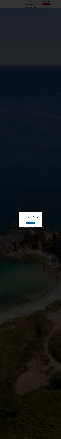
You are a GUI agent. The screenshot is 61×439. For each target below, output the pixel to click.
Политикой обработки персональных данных (33, 219)
